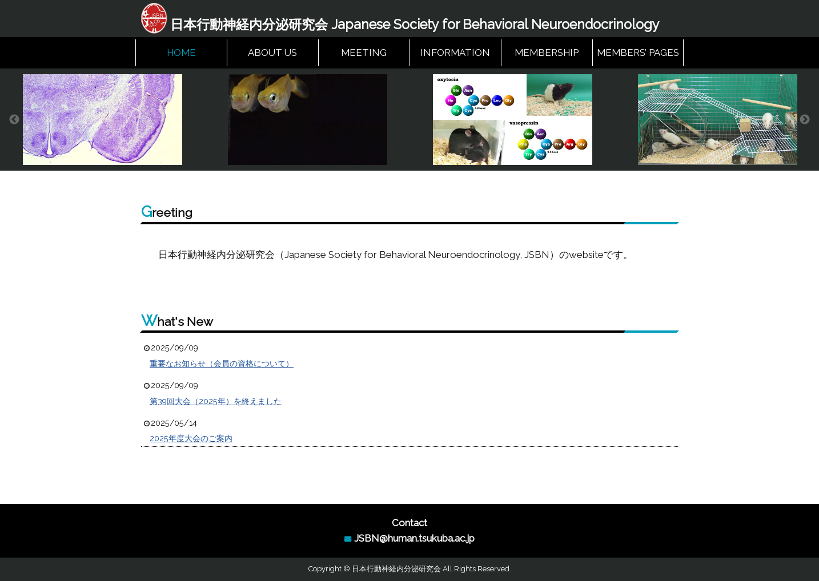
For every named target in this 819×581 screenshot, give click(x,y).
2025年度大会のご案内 (191, 438)
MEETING (364, 52)
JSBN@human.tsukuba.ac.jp (414, 538)
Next (804, 120)
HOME (181, 52)
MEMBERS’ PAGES (638, 52)
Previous (14, 120)
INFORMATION (455, 52)
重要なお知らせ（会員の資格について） (222, 363)
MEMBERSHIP (547, 52)
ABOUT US (272, 52)
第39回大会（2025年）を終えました (216, 401)
